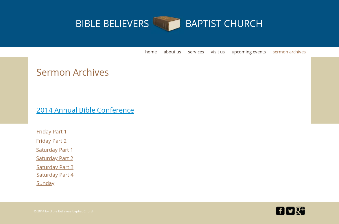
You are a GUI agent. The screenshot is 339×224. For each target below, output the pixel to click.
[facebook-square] (280, 211)
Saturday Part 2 (54, 158)
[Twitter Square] (290, 211)
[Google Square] (300, 211)
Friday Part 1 (51, 131)
